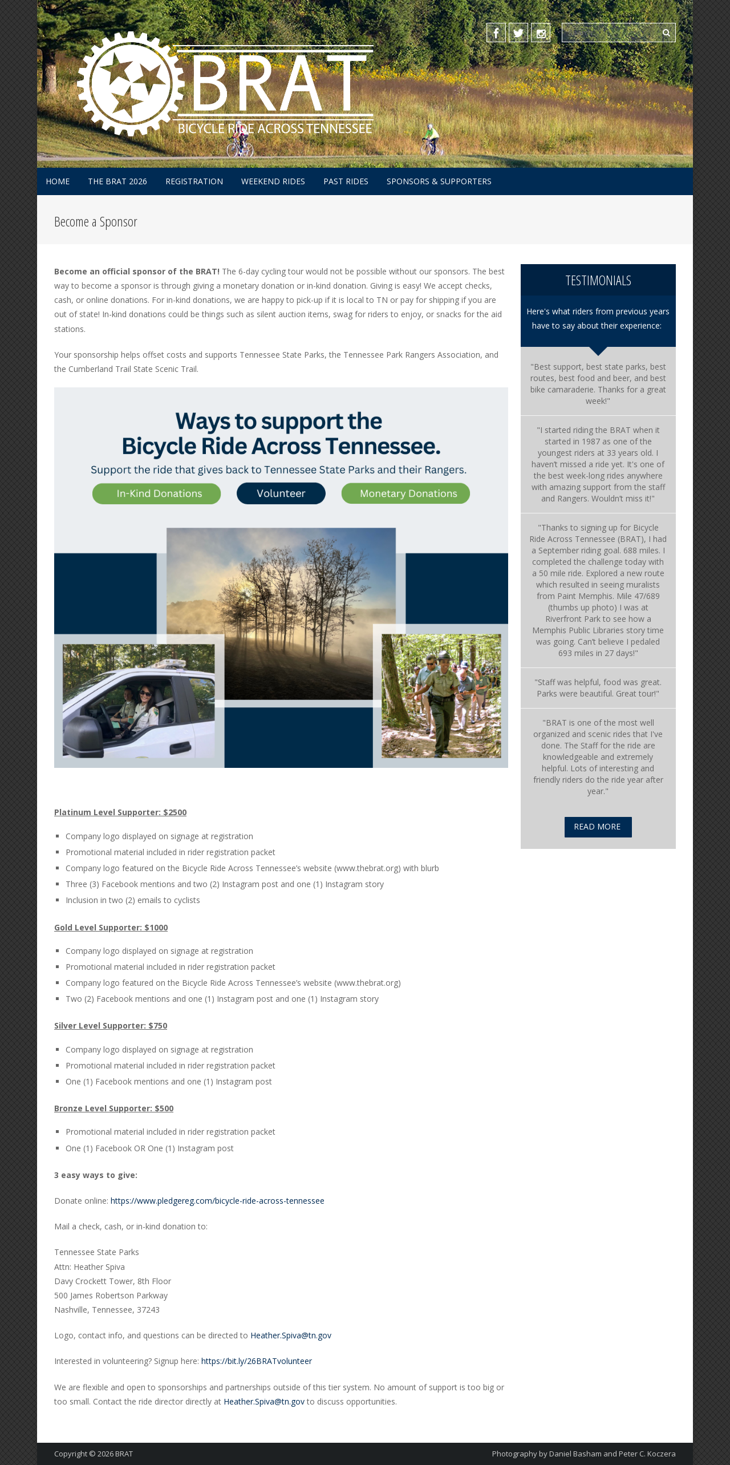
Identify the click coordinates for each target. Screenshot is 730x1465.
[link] (594, 533)
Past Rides (345, 181)
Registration (194, 181)
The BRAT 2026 (117, 181)
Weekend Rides (273, 181)
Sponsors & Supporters (439, 181)
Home (58, 181)
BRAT (124, 1453)
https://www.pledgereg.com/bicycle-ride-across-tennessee (219, 1200)
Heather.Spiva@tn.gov (290, 1335)
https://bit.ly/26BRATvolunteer (256, 1360)
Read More (597, 826)
